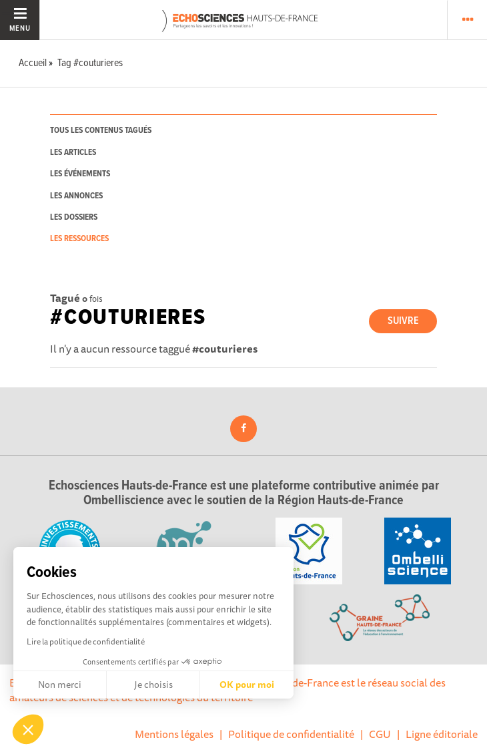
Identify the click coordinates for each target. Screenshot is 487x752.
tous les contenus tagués (100, 130)
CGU (380, 734)
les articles (73, 152)
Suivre (403, 321)
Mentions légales (174, 734)
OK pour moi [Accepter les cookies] (246, 684)
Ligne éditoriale (442, 734)
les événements (80, 174)
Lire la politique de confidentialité (86, 641)
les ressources (79, 238)
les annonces (76, 196)
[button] (28, 729)
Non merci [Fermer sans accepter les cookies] (59, 684)
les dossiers (73, 217)
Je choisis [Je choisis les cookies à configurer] (153, 684)
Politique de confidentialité (291, 734)
